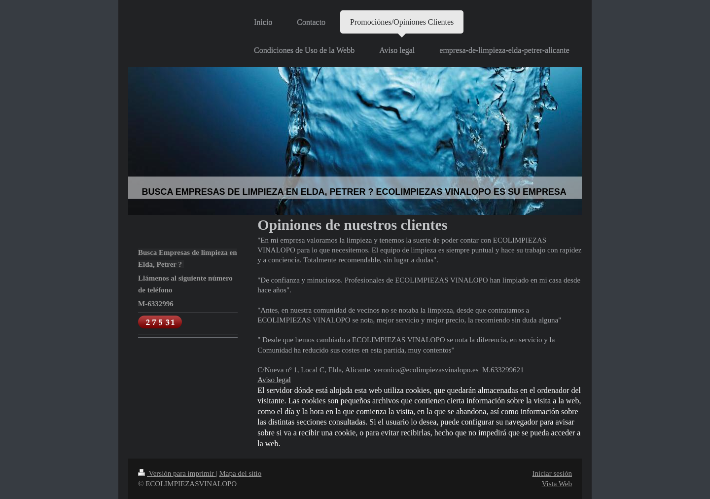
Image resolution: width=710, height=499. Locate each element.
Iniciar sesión (552, 473)
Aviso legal (274, 380)
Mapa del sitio (240, 473)
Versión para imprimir (177, 473)
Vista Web (557, 484)
